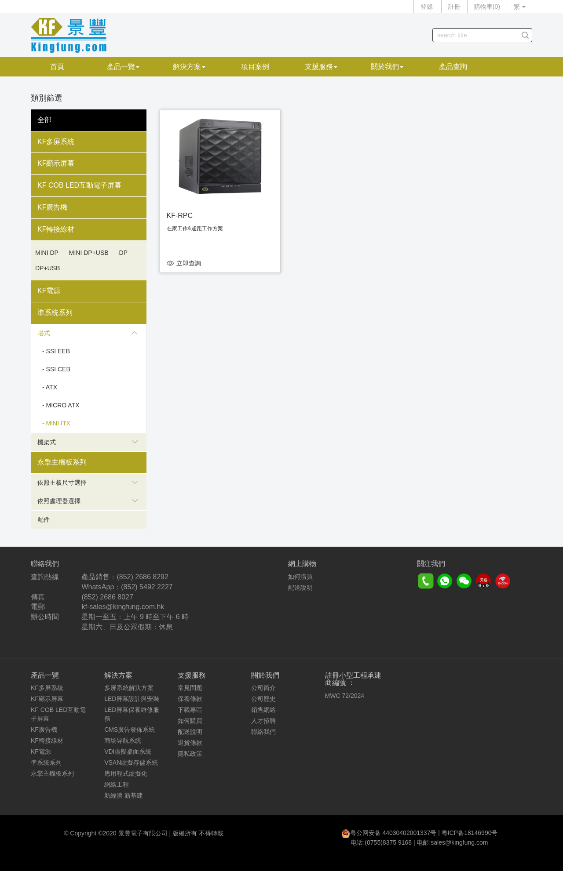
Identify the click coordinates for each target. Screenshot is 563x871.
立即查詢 (188, 263)
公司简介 (263, 687)
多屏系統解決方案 (129, 687)
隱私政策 (190, 753)
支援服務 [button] (321, 66)
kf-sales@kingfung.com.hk (122, 606)
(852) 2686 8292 (142, 577)
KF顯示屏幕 (55, 163)
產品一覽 (45, 675)
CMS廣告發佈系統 (129, 729)
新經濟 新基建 (123, 795)
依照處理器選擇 (87, 500)
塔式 (87, 333)
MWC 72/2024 (344, 695)
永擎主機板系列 (62, 462)
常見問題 (190, 687)
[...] (476, 35)
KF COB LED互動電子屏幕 (79, 185)
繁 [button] (520, 6)
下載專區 (190, 709)
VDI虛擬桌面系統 (127, 751)
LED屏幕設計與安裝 (131, 698)
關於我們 (265, 675)
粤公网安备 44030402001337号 (393, 832)
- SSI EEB (56, 351)
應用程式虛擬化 (125, 773)
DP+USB (47, 268)
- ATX (49, 387)
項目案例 (255, 66)
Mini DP (46, 252)
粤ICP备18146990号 (470, 832)
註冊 (454, 6)
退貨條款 (190, 742)
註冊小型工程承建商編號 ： (353, 679)
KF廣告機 (52, 207)
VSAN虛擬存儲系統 (131, 762)
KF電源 (48, 290)
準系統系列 (55, 312)
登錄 (426, 6)
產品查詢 (453, 66)
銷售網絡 (263, 709)
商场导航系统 (122, 740)
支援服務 (192, 675)
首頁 (57, 66)
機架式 (87, 442)
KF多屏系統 (55, 141)
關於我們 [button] (387, 66)
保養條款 (190, 698)
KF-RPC (180, 215)
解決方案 (118, 675)
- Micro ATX (61, 405)
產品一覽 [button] (123, 66)
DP (123, 252)
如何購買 (300, 576)
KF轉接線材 (55, 229)
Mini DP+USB (89, 252)
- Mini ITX (56, 423)
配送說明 (300, 587)
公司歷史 (263, 698)
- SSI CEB (56, 369)
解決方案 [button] (189, 66)
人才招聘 (263, 720)
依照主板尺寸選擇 (87, 482)
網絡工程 (116, 784)
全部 (44, 119)
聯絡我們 (263, 731)
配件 (43, 519)
